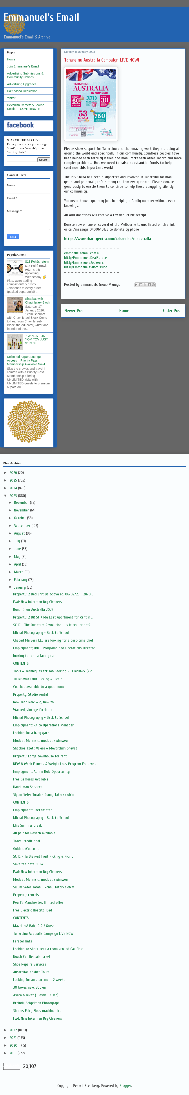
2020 (13, 1045)
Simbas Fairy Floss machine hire (37, 1010)
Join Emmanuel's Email (23, 66)
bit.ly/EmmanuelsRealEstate (85, 257)
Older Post (172, 310)
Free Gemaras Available (30, 779)
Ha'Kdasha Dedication (22, 91)
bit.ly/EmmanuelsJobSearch (84, 262)
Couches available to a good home (39, 686)
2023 (13, 495)
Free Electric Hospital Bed (32, 910)
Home (124, 310)
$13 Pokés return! (37, 261)
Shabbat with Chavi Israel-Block (37, 300)
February (21, 579)
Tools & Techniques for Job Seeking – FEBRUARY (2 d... (53, 671)
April (18, 564)
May (18, 556)
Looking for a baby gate (31, 733)
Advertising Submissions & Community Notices (25, 75)
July (17, 541)
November (22, 510)
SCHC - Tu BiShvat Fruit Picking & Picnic (43, 856)
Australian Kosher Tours (31, 972)
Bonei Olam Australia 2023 (33, 609)
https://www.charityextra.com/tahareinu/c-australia (107, 238)
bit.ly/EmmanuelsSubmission (85, 267)
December (22, 502)
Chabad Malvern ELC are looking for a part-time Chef (53, 640)
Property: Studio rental (30, 694)
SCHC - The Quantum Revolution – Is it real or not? (51, 625)
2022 (13, 1030)
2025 (13, 480)
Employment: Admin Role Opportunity (41, 771)
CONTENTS (21, 663)
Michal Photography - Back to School (41, 632)
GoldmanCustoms (26, 848)
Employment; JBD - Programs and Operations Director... (55, 648)
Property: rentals (26, 895)
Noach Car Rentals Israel (31, 956)
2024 (13, 488)
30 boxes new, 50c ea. (29, 987)
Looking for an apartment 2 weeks (39, 979)
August (20, 533)
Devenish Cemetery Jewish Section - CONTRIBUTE (25, 107)
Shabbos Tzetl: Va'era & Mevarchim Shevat (45, 748)
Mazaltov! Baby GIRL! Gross (34, 926)
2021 (13, 1037)
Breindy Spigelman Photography (37, 1003)
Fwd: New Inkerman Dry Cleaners (37, 602)
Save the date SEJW (28, 864)
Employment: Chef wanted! (33, 810)
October (20, 518)
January (20, 587)
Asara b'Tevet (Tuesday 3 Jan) (35, 995)
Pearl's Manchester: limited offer (38, 902)
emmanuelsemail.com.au (82, 253)
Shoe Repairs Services (29, 964)
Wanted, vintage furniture (33, 710)
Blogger (125, 1085)
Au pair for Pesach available (34, 833)
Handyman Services (27, 787)
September (22, 525)
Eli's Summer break (27, 825)
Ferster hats (22, 941)
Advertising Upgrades (21, 84)
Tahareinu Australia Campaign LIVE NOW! (43, 933)
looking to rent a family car (34, 655)
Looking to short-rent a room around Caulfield (48, 949)
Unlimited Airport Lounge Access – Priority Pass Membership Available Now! (26, 360)
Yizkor (11, 98)
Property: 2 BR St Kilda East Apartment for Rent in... (53, 617)
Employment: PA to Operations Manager (43, 725)
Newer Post (74, 310)
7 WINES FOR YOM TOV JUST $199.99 (36, 339)
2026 (13, 472)
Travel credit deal (26, 841)
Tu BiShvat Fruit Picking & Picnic (37, 679)
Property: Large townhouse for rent (40, 756)
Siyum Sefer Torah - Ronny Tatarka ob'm (43, 794)
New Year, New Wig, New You (34, 702)
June (18, 548)
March (19, 572)
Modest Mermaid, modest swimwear (41, 740)
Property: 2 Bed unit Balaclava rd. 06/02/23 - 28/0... (53, 594)
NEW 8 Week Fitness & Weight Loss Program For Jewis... (55, 764)
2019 (13, 1053)
